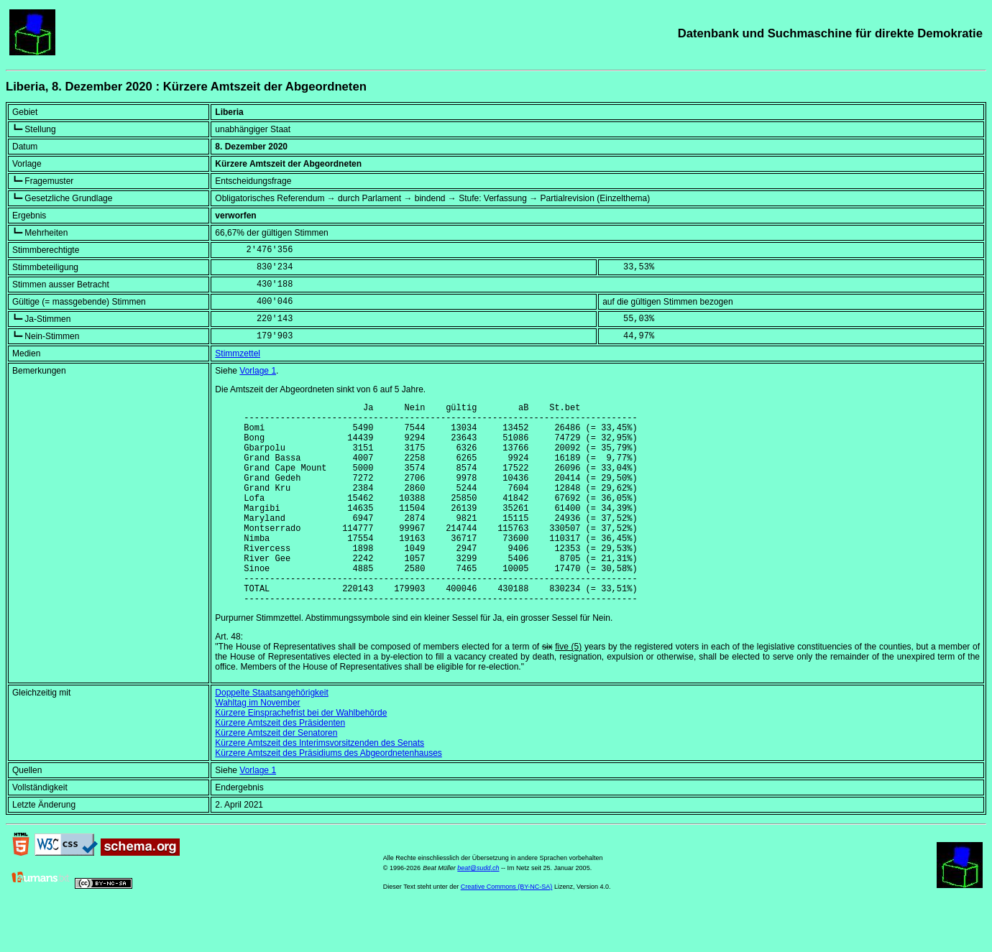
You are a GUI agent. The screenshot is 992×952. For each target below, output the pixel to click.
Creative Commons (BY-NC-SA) (507, 929)
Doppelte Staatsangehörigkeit (271, 736)
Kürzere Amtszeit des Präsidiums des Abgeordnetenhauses (328, 796)
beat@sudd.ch (478, 911)
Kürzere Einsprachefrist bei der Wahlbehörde (301, 756)
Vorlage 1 (257, 371)
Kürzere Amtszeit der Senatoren (276, 776)
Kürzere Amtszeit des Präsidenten (280, 766)
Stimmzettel (237, 353)
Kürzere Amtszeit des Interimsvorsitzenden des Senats (319, 786)
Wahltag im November (257, 746)
